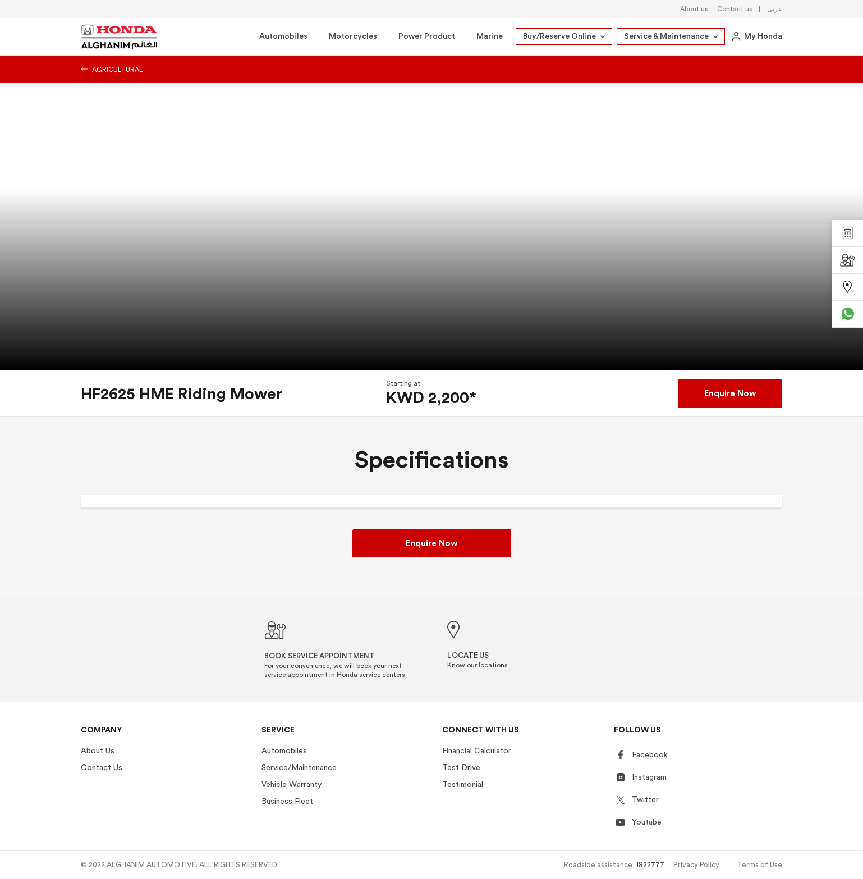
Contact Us (101, 768)
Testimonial (462, 785)
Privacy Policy (696, 864)
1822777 (650, 864)
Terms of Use (759, 864)
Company (101, 730)
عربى (774, 9)
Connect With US (480, 730)
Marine (489, 36)
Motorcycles (353, 36)
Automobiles (283, 36)
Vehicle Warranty (291, 785)
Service (278, 730)
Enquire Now (730, 394)
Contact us (734, 9)
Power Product (426, 36)
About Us (97, 751)
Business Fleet (287, 801)
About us (694, 9)
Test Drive (461, 768)
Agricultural (112, 69)
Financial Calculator (476, 751)
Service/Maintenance (299, 768)
